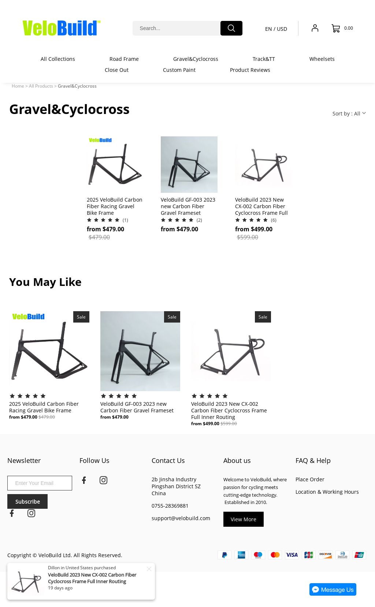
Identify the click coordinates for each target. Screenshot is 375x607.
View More (243, 519)
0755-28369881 (170, 505)
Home (18, 86)
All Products (41, 86)
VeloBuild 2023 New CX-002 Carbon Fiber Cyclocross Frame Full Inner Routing (92, 578)
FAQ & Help (313, 460)
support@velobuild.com (181, 518)
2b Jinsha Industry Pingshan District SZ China (176, 486)
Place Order (310, 479)
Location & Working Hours (327, 491)
